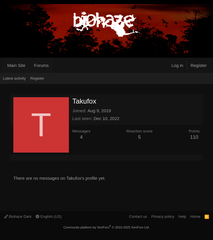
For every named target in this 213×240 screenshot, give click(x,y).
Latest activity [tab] (20, 158)
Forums (41, 65)
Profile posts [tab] (13, 158)
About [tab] (34, 158)
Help (182, 216)
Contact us (138, 216)
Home (195, 216)
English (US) (49, 216)
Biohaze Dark (18, 216)
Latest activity (14, 78)
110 (194, 137)
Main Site (16, 65)
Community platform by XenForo (106, 227)
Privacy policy (162, 216)
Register (37, 78)
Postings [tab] (27, 158)
